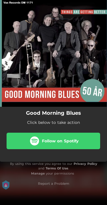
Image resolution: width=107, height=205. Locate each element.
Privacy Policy (85, 164)
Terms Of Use (57, 168)
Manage (38, 173)
